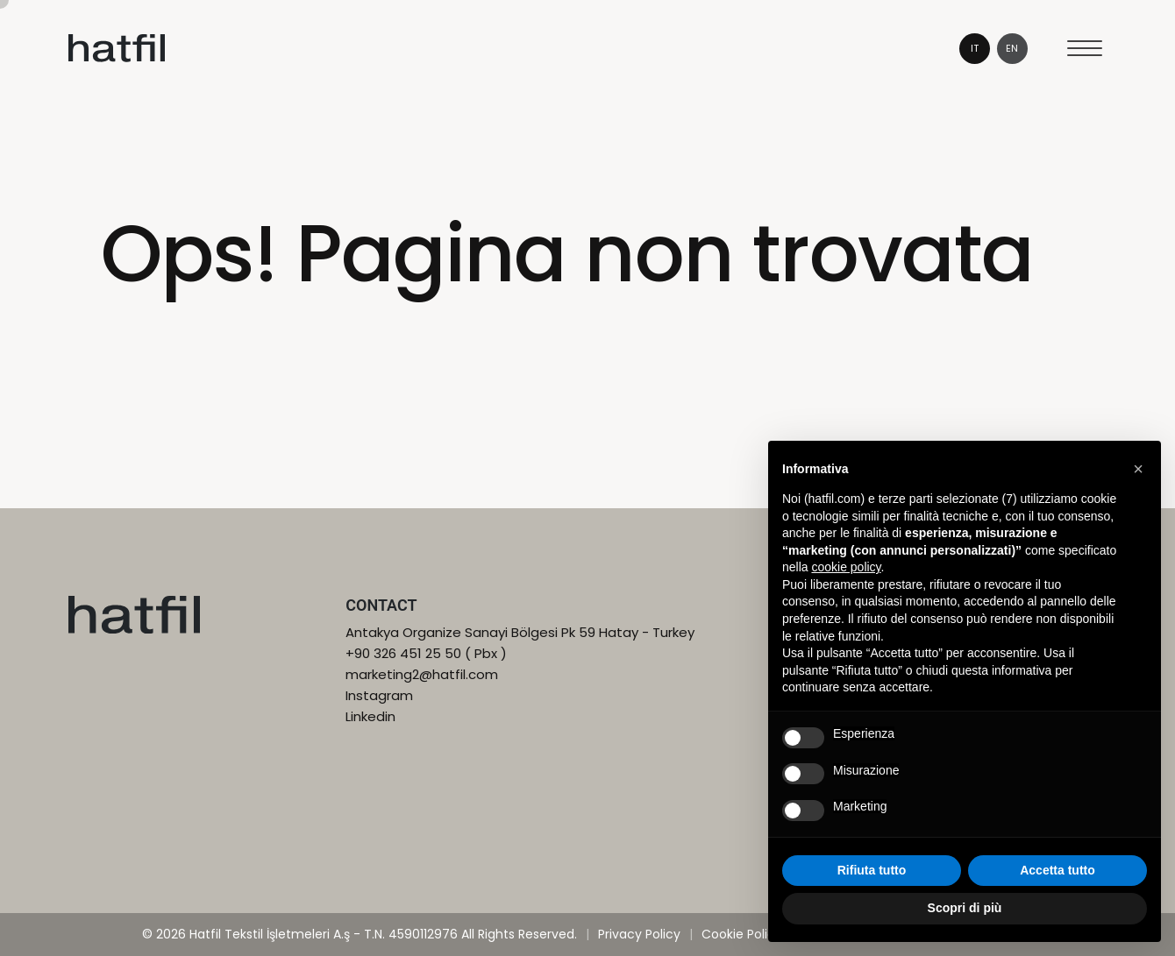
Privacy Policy (639, 934)
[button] (1138, 469)
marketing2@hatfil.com (421, 674)
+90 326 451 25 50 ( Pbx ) (426, 653)
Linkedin (370, 716)
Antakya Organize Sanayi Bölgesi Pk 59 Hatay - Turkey (519, 632)
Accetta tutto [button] (1057, 870)
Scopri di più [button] (965, 908)
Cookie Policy (741, 934)
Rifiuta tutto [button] (872, 870)
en (1012, 48)
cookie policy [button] (845, 567)
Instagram (379, 695)
